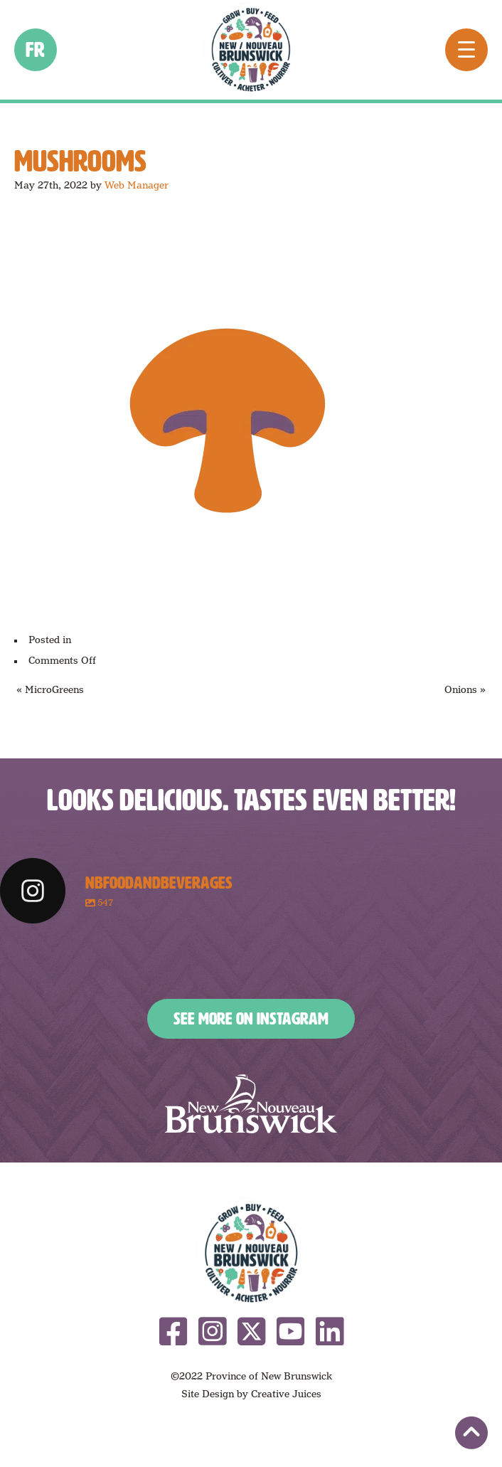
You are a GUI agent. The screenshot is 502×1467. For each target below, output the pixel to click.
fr (36, 49)
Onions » (465, 689)
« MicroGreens (50, 689)
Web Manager (137, 185)
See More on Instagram (251, 1019)
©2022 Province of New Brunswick (251, 1376)
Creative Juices (286, 1393)
